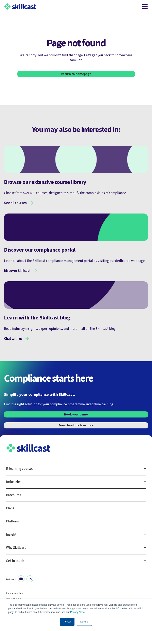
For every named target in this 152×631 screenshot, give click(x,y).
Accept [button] (67, 621)
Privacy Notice (78, 612)
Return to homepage (76, 74)
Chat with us (13, 338)
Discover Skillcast (17, 270)
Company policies (15, 593)
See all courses (15, 203)
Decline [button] (84, 621)
